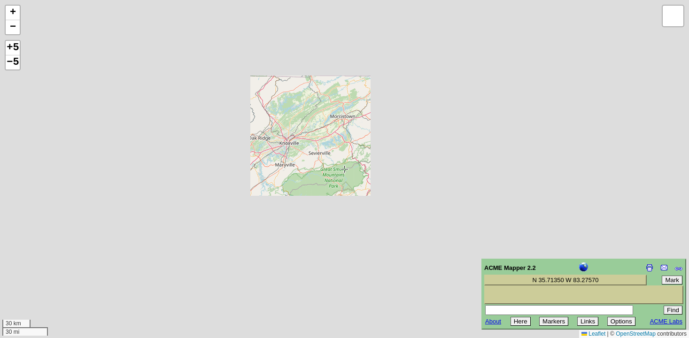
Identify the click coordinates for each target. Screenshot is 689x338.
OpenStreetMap (636, 333)
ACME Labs (666, 321)
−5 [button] (13, 62)
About (493, 321)
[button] (13, 13)
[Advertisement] (50, 271)
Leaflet (593, 333)
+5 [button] (13, 48)
